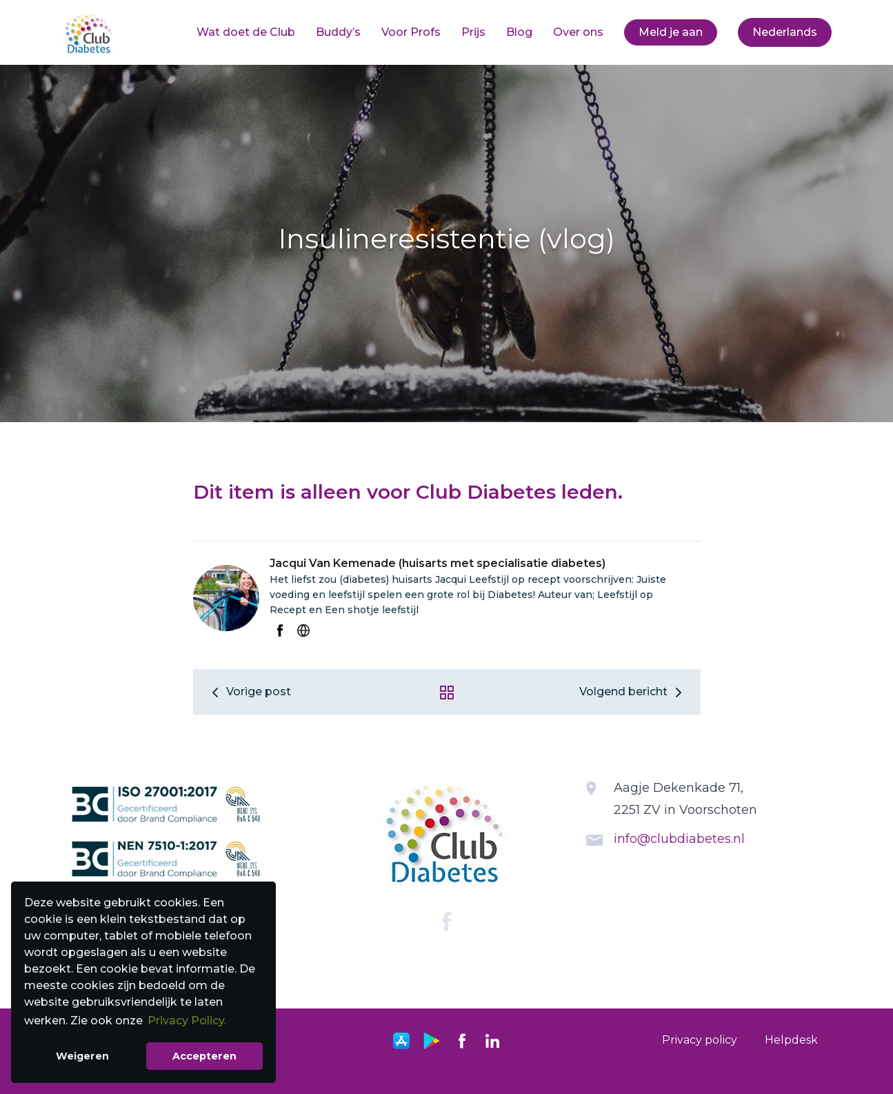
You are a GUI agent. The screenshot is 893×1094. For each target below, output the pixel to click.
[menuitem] (245, 32)
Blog (519, 32)
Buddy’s (338, 32)
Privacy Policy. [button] (187, 1020)
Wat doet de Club (246, 32)
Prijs (473, 32)
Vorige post (249, 691)
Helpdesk (791, 1039)
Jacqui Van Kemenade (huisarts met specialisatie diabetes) (437, 563)
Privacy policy (699, 1039)
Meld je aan (671, 32)
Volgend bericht (633, 691)
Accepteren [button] (204, 1056)
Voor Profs (411, 32)
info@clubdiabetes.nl (679, 838)
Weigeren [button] (82, 1056)
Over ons (578, 32)
